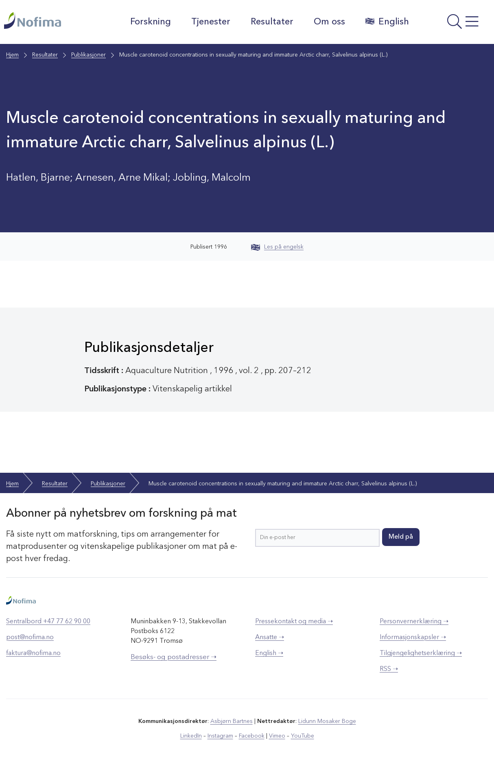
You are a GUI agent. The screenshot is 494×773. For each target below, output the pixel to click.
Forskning (150, 21)
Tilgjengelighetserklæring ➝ (421, 653)
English (387, 21)
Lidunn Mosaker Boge (327, 721)
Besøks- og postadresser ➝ (173, 657)
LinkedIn (191, 736)
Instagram (220, 736)
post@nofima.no (30, 637)
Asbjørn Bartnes (231, 721)
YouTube (302, 736)
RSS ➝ (389, 669)
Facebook (251, 736)
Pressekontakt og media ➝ (294, 621)
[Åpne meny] (453, 24)
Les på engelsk (277, 247)
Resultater (271, 21)
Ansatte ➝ (269, 637)
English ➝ (269, 653)
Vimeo (277, 736)
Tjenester (210, 21)
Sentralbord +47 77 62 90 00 (48, 621)
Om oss (329, 21)
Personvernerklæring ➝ (414, 621)
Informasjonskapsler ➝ (413, 637)
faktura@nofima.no (33, 653)
